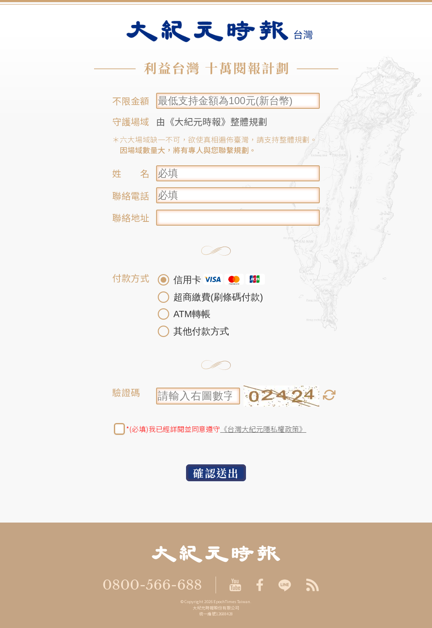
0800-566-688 (152, 585)
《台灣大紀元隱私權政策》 (263, 429)
